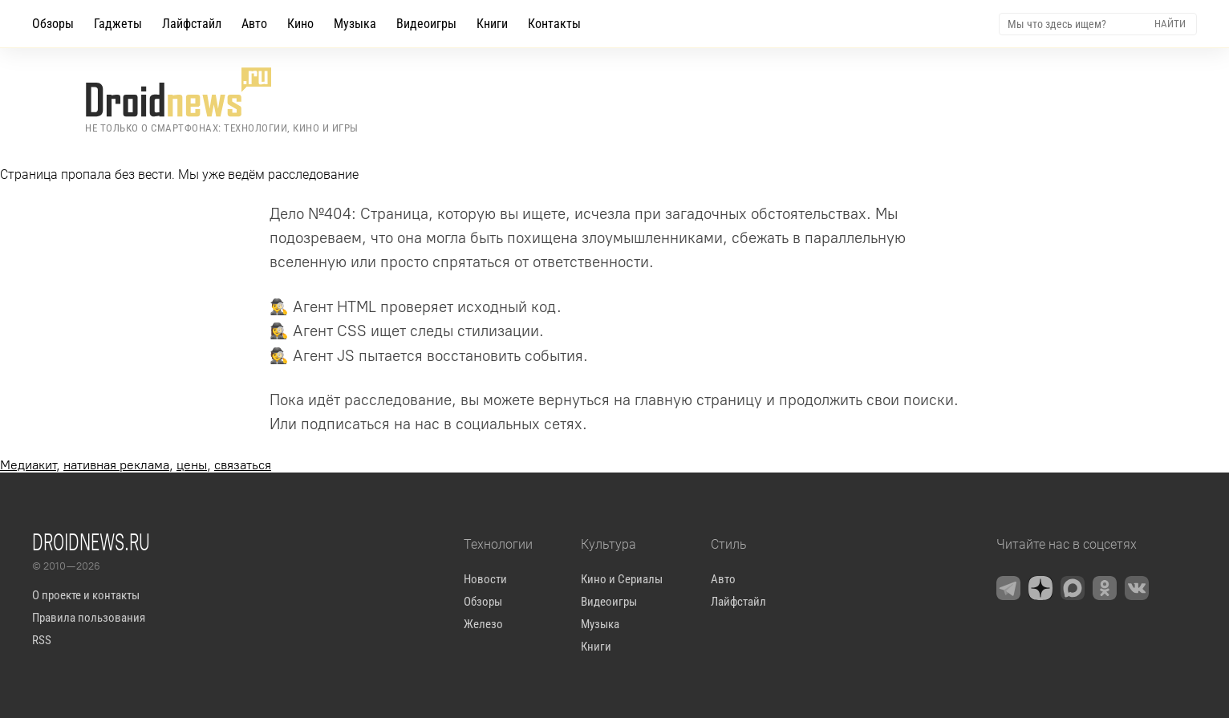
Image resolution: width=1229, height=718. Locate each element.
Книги (492, 23)
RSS (41, 640)
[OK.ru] (1105, 588)
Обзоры (53, 23)
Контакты (554, 23)
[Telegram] (1008, 588)
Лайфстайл (191, 23)
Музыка (355, 23)
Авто (254, 23)
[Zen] (1040, 588)
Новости (485, 579)
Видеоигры (426, 23)
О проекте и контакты (86, 595)
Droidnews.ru (91, 541)
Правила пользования (88, 618)
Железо (483, 624)
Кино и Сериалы (622, 579)
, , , (135, 465)
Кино (300, 23)
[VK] (1137, 588)
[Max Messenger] (1073, 588)
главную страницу (698, 400)
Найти (1170, 24)
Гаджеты (118, 23)
